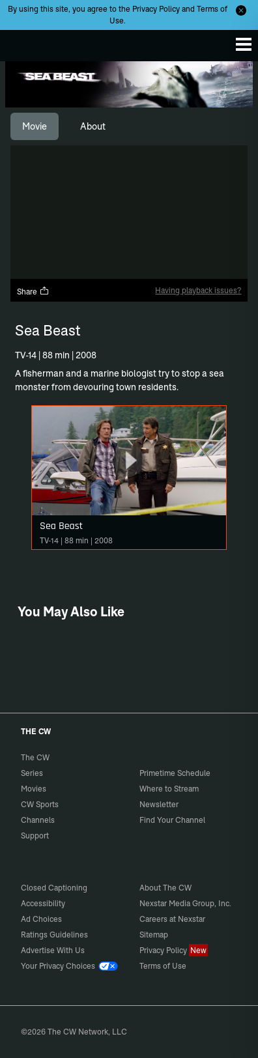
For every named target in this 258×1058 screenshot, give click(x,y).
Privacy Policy (156, 9)
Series (32, 773)
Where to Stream (169, 789)
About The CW (165, 888)
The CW (23, 42)
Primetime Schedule (174, 773)
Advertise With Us (53, 950)
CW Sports (40, 804)
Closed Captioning (54, 888)
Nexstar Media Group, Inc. (185, 903)
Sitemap (153, 934)
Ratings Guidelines (54, 934)
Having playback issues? (198, 290)
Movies (33, 789)
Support (35, 835)
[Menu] (243, 44)
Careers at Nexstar (172, 919)
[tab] (34, 126)
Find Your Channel (172, 820)
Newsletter (159, 804)
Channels (38, 820)
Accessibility (43, 903)
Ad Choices (41, 919)
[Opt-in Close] (241, 10)
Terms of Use (162, 966)
